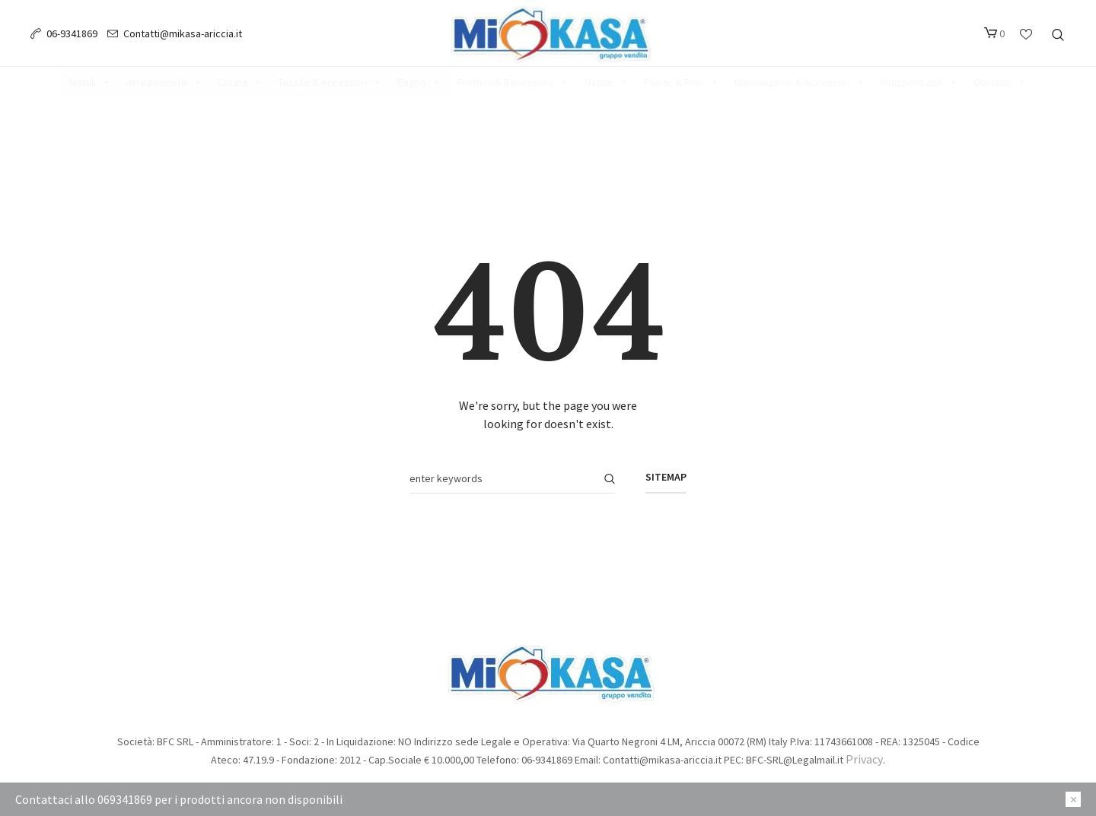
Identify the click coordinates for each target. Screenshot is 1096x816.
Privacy (864, 759)
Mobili (90, 82)
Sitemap (666, 477)
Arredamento (164, 82)
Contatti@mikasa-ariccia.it (182, 33)
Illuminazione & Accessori (799, 82)
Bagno (419, 82)
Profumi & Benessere (513, 82)
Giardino (1000, 82)
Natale (607, 82)
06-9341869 (71, 33)
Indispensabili (919, 82)
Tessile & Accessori (330, 82)
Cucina (240, 82)
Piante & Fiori (681, 82)
